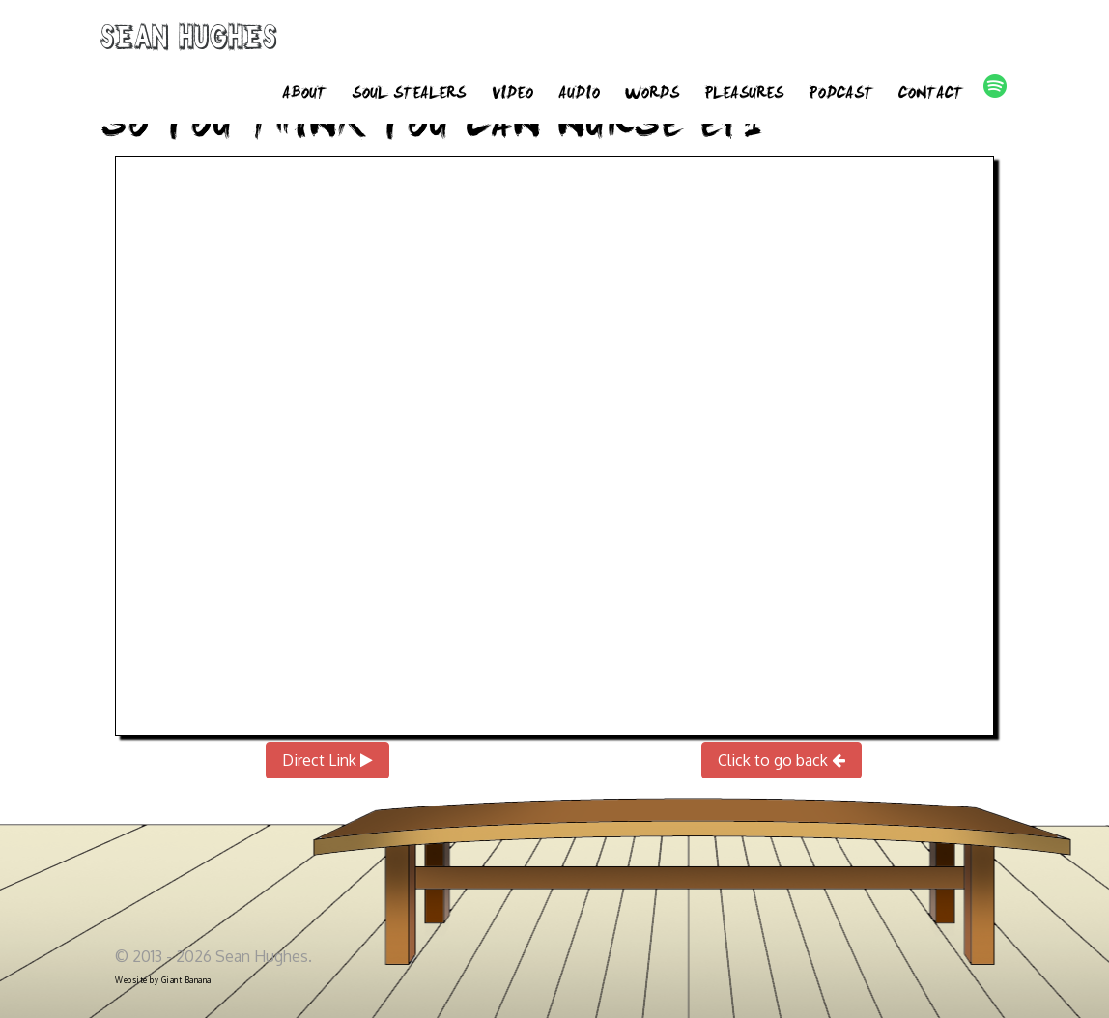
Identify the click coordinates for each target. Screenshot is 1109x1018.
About (304, 94)
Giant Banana (186, 980)
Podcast (841, 94)
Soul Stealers (409, 94)
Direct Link (327, 760)
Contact (930, 94)
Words (652, 94)
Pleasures (743, 94)
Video (512, 94)
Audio (579, 94)
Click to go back (781, 760)
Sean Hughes (188, 40)
